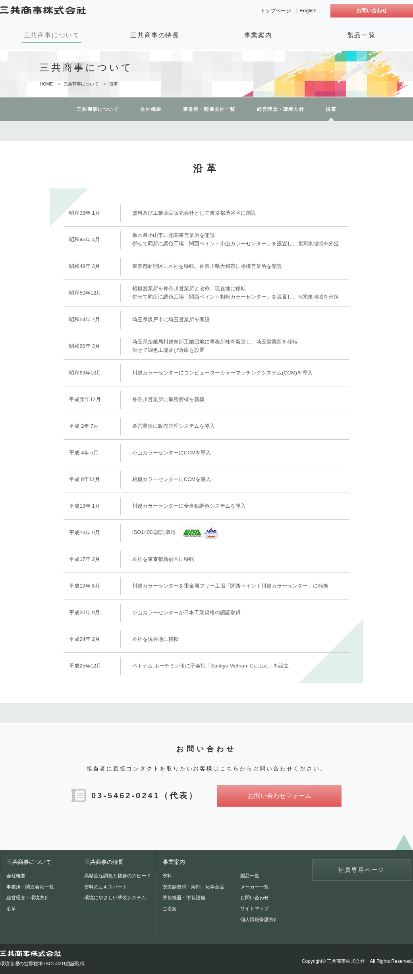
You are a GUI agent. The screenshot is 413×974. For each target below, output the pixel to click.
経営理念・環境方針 (280, 109)
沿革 (11, 909)
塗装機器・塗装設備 (183, 897)
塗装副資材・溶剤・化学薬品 (193, 887)
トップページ (275, 11)
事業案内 (258, 35)
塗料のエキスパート (105, 887)
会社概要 (150, 109)
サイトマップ (254, 908)
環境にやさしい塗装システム (115, 897)
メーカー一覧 (254, 887)
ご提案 (169, 909)
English (308, 11)
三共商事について (52, 35)
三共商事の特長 (154, 35)
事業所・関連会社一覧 (209, 109)
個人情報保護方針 (259, 919)
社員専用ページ (361, 870)
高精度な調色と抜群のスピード (117, 876)
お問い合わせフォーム (279, 795)
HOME (46, 83)
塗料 (167, 876)
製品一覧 (361, 35)
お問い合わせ (371, 11)
